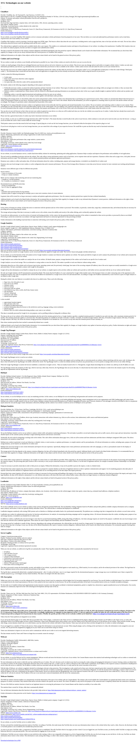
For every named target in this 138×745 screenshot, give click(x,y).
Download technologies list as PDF (11, 740)
